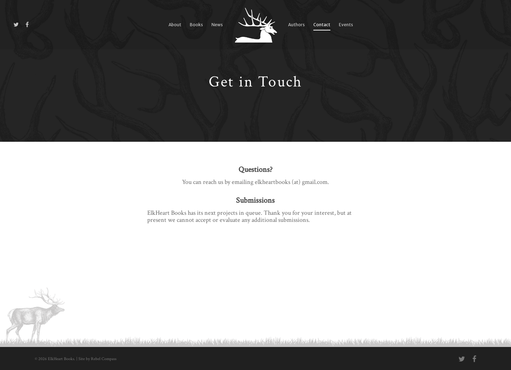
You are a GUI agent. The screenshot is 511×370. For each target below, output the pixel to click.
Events (346, 24)
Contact (321, 24)
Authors (296, 24)
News (217, 24)
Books (196, 24)
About (175, 24)
